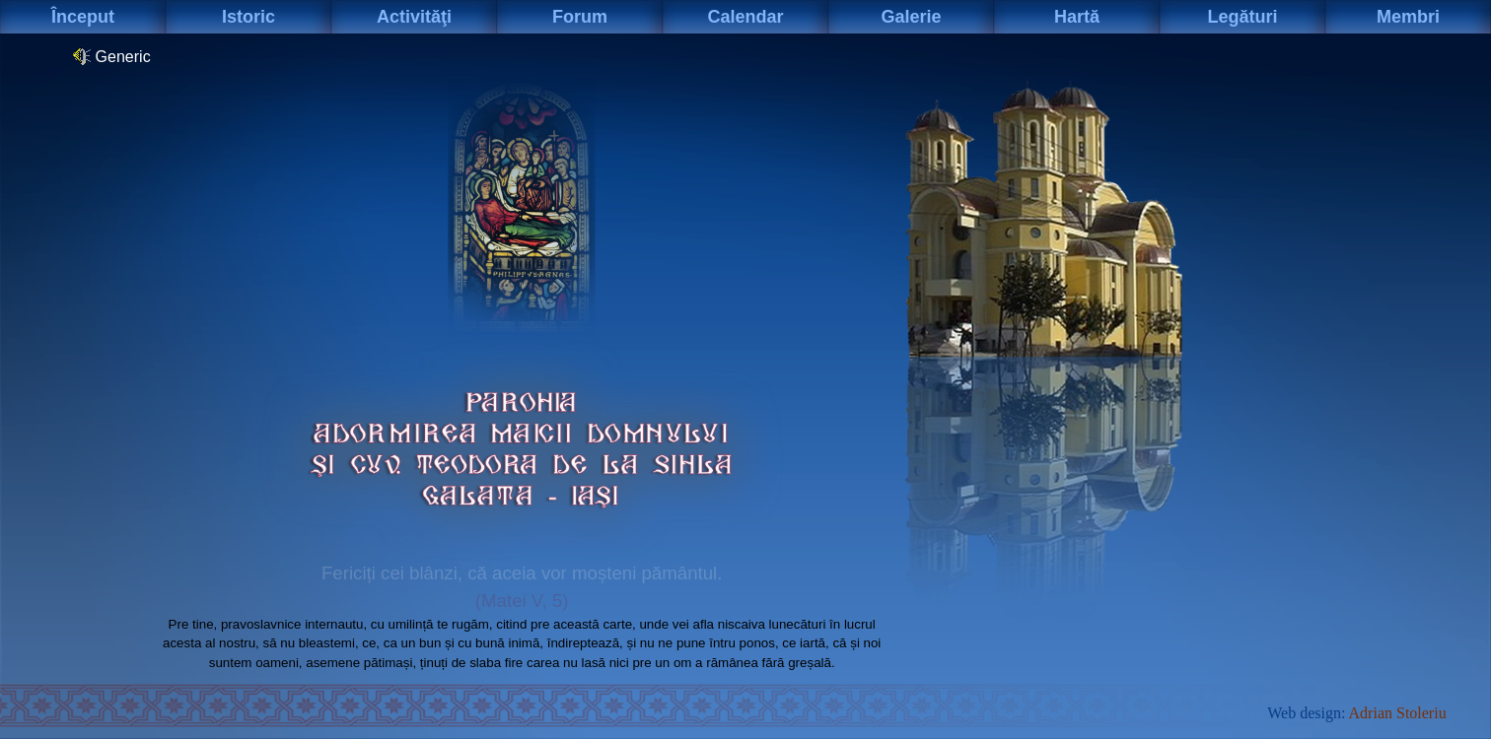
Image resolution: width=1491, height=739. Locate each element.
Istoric (248, 17)
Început (82, 17)
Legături (1242, 17)
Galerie (911, 17)
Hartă (1077, 17)
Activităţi (414, 17)
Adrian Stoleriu (1398, 713)
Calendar (745, 17)
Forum (579, 17)
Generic (111, 56)
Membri (1408, 17)
